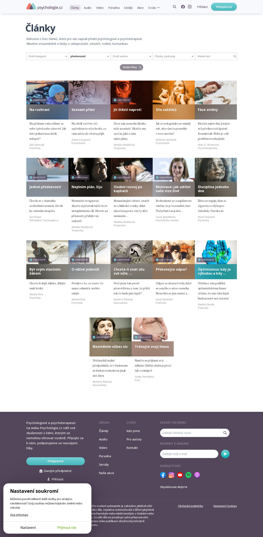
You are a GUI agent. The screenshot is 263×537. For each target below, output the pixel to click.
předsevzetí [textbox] (78, 56)
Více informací (19, 515)
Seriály (128, 8)
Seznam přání (83, 109)
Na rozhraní (39, 109)
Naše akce (106, 473)
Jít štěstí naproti (128, 109)
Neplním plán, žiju (87, 187)
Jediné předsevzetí (45, 187)
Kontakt (132, 447)
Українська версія (173, 487)
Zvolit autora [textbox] (120, 56)
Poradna (113, 8)
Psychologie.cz (44, 6)
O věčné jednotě (85, 269)
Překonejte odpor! (171, 269)
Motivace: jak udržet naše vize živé (173, 189)
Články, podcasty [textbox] (165, 56)
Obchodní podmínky (190, 506)
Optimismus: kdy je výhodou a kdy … (214, 271)
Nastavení (28, 527)
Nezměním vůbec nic (110, 346)
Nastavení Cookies (225, 506)
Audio (87, 8)
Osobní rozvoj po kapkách (128, 189)
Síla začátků (166, 109)
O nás (152, 8)
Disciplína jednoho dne (213, 189)
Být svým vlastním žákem (45, 271)
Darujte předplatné (55, 471)
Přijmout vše (66, 527)
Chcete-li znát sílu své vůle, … (129, 271)
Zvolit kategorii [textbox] (37, 56)
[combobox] (47, 56)
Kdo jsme (133, 431)
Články (75, 8)
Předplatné (224, 7)
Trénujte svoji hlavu (152, 346)
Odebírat (225, 454)
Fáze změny (208, 109)
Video (100, 8)
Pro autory (134, 439)
